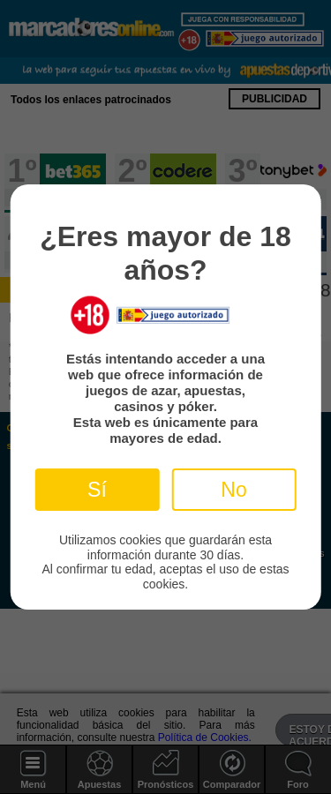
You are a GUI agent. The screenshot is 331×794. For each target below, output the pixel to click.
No (233, 489)
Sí (97, 489)
